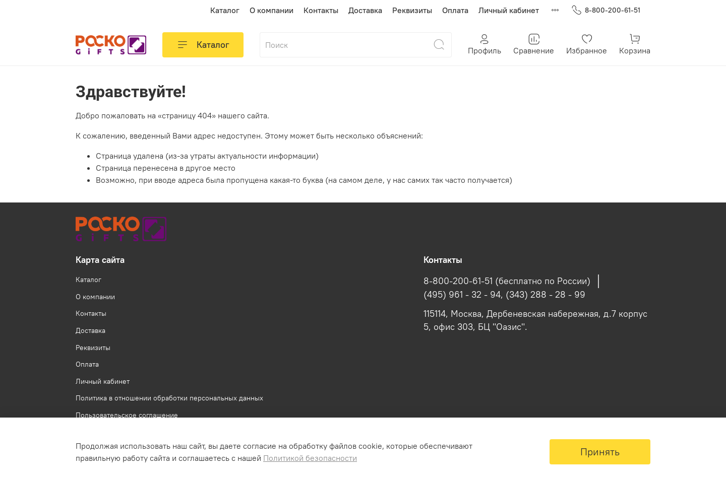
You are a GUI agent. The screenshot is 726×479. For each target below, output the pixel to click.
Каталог (224, 10)
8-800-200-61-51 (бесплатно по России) (507, 281)
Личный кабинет (508, 10)
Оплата (455, 10)
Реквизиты (412, 10)
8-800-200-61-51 (605, 10)
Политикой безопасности (310, 458)
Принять (600, 451)
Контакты (321, 10)
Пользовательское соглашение (127, 415)
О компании (271, 10)
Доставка (365, 10)
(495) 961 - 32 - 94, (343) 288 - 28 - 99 (504, 294)
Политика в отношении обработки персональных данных (169, 397)
